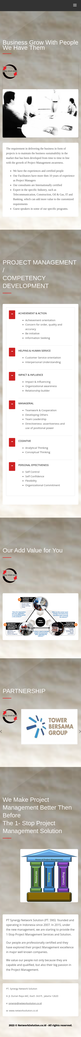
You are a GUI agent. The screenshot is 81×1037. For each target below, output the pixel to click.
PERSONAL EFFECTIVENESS (33, 465)
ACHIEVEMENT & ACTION (32, 313)
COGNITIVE (24, 441)
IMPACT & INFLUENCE (30, 374)
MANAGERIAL (26, 403)
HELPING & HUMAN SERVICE (34, 350)
